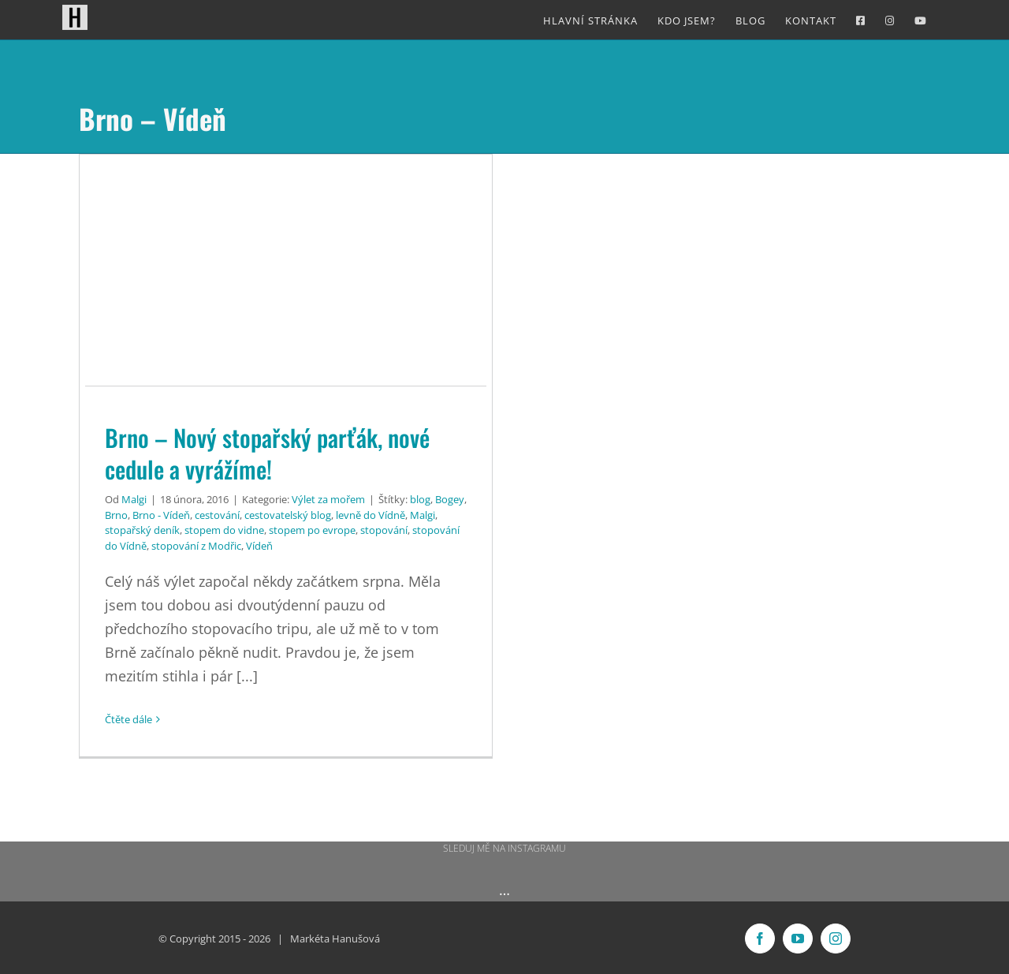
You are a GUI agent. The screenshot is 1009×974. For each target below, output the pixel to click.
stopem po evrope (312, 530)
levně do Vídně (370, 515)
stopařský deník (142, 530)
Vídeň (259, 546)
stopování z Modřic (196, 546)
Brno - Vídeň (161, 515)
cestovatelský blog (287, 515)
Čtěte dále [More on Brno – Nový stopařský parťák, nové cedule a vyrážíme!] (128, 719)
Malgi (134, 499)
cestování (217, 515)
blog (420, 499)
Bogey (449, 499)
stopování (384, 530)
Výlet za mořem (328, 499)
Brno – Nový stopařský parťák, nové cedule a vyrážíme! (267, 453)
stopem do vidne (224, 530)
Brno (116, 515)
